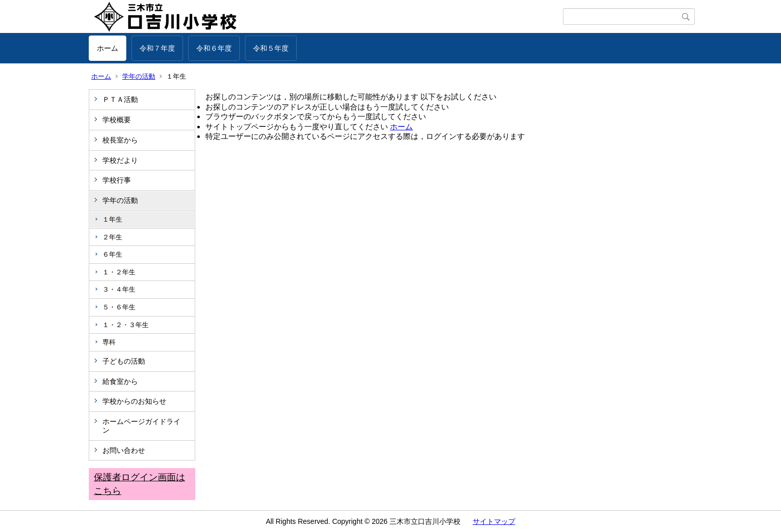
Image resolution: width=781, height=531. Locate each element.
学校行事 (116, 180)
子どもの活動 (123, 361)
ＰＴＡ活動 (120, 99)
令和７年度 (157, 48)
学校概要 (116, 120)
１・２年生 (118, 272)
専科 (109, 342)
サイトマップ (494, 521)
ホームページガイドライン (141, 425)
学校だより (120, 160)
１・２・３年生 (125, 325)
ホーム (107, 48)
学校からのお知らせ (134, 401)
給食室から (120, 381)
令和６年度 (214, 48)
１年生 (112, 219)
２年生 (112, 237)
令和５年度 (271, 48)
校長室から (120, 140)
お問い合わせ (123, 450)
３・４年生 (118, 289)
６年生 (112, 254)
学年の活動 (138, 76)
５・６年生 (118, 307)
